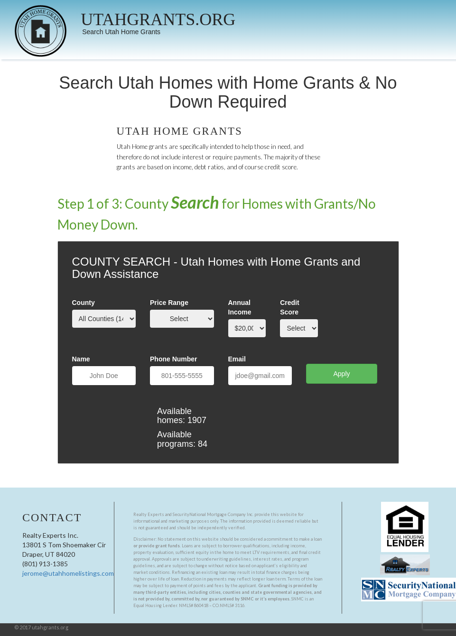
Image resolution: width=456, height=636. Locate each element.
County (83, 302)
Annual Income (239, 307)
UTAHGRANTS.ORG (158, 19)
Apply (341, 374)
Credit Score (289, 307)
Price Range (169, 302)
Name (81, 359)
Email (237, 359)
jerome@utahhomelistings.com (68, 573)
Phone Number (173, 359)
